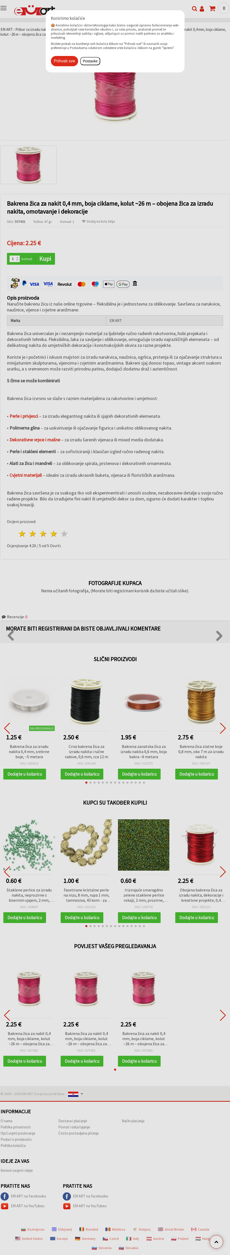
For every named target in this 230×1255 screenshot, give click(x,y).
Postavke (90, 61)
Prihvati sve (64, 61)
